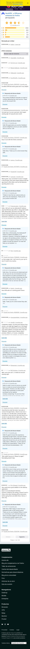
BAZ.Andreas (14, 370)
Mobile (4, 595)
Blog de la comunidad (9, 575)
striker (12, 44)
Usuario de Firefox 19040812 (11, 408)
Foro (3, 578)
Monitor (4, 616)
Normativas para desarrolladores (12, 572)
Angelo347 (13, 171)
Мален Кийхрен (15, 68)
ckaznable (13, 58)
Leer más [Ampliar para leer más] (4, 221)
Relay (3, 613)
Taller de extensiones (9, 566)
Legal (17, 629)
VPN (3, 610)
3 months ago (20, 58)
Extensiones (9, 9)
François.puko (14, 206)
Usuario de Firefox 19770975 (12, 166)
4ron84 (13, 322)
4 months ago (23, 257)
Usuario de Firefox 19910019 (11, 84)
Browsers (5, 607)
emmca (12, 160)
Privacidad (4, 629)
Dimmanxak (14, 365)
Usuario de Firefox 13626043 (11, 454)
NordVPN (11, 18)
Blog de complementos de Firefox (13, 563)
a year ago (17, 44)
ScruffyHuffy (14, 78)
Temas (16, 9)
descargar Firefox (18, 4)
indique (12, 633)
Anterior (8, 537)
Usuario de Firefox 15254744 (11, 531)
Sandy (12, 288)
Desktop (4, 592)
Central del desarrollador (10, 569)
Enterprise (5, 598)
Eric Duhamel (14, 485)
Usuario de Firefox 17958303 (11, 257)
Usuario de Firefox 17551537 (11, 137)
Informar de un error (8, 581)
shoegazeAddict (15, 317)
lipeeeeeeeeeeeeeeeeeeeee (12, 110)
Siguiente (22, 537)
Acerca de (5, 560)
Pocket (4, 619)
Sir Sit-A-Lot (14, 63)
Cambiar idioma (6, 643)
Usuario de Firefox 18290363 (11, 312)
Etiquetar (4, 89)
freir (12, 250)
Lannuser (13, 176)
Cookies (12, 629)
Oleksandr (13, 73)
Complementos (7, 557)
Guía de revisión (7, 584)
